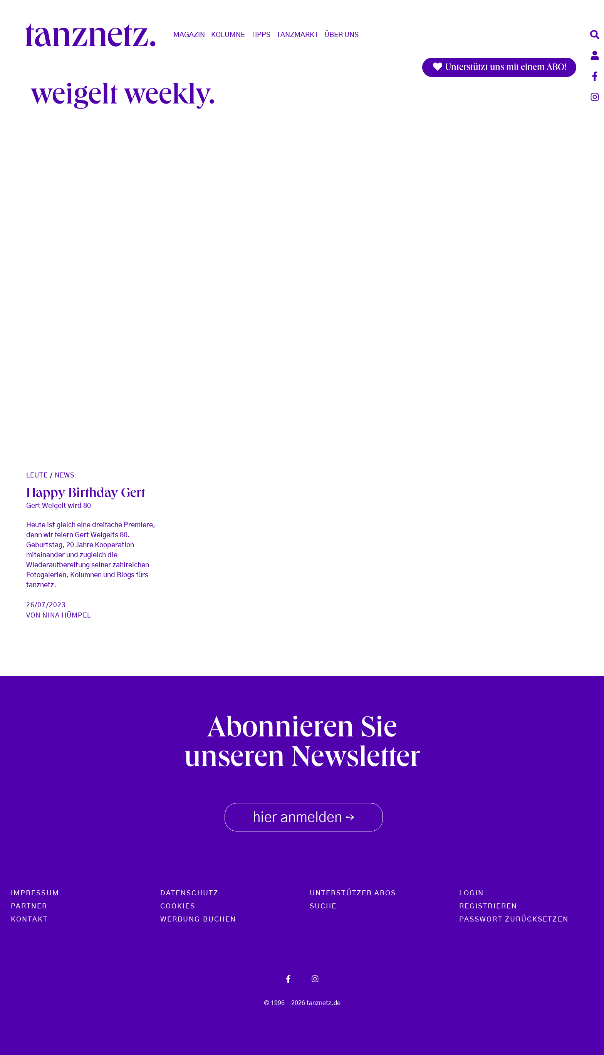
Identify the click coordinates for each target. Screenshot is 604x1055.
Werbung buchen (198, 919)
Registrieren (488, 906)
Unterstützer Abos (353, 893)
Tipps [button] (260, 35)
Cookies (178, 906)
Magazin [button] (189, 35)
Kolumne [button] (228, 35)
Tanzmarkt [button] (297, 35)
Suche (323, 906)
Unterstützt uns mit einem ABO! (499, 67)
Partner (29, 906)
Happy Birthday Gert (85, 494)
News (65, 475)
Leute (37, 475)
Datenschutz (189, 893)
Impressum (35, 893)
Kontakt (29, 919)
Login (471, 893)
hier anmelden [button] (304, 816)
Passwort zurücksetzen (514, 919)
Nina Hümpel (66, 615)
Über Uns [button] (341, 35)
